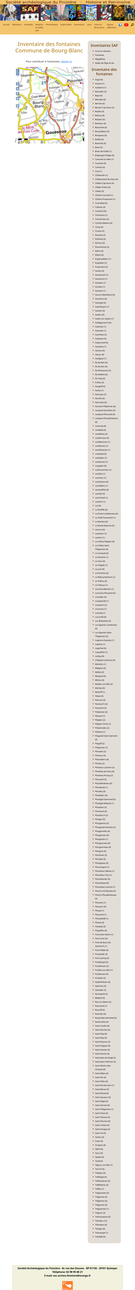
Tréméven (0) (101, 1224)
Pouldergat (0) (101, 962)
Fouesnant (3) (101, 266)
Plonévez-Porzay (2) (104, 775)
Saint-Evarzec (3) (102, 1041)
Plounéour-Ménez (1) (104, 871)
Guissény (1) (100, 346)
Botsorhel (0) (101, 127)
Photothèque (52, 24)
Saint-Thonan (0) (102, 1117)
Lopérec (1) (100, 644)
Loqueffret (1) (101, 652)
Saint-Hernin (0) (102, 1053)
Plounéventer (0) (102, 879)
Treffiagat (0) (101, 1177)
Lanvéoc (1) (100, 501)
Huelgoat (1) (100, 358)
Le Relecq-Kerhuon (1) (105, 577)
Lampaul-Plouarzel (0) (105, 414)
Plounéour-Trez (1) (103, 875)
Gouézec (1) (100, 282)
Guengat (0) (100, 302)
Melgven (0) (100, 668)
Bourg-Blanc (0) (102, 131)
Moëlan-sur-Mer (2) (104, 684)
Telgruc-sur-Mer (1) (104, 1165)
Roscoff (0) (100, 1009)
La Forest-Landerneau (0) (106, 513)
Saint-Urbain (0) (102, 1125)
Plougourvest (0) (102, 843)
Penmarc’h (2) (101, 704)
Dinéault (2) (100, 239)
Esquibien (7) (101, 262)
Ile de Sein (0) (101, 366)
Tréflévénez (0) (101, 1184)
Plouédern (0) (101, 795)
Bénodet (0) (100, 99)
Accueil (6, 24)
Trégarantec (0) (102, 1192)
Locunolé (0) (100, 616)
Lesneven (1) (101, 533)
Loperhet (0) (100, 648)
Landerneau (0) (102, 437)
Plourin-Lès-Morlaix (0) (105, 891)
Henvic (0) (99, 354)
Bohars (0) (100, 115)
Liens (89, 24)
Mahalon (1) (100, 664)
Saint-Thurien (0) (102, 1121)
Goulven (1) (100, 290)
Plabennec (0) (101, 712)
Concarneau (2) (102, 219)
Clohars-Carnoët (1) (104, 195)
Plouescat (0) (101, 811)
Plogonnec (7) (101, 747)
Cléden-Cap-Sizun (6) (104, 183)
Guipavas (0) (100, 338)
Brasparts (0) (101, 135)
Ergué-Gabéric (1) (103, 258)
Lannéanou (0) (101, 481)
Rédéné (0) (100, 998)
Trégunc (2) (100, 1212)
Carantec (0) (100, 163)
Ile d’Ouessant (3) (103, 370)
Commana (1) (101, 215)
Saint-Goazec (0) (102, 1049)
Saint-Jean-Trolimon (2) (105, 1061)
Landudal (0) (100, 453)
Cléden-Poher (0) (102, 187)
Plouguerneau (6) (103, 847)
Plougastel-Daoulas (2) (105, 827)
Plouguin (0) (100, 851)
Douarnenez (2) (102, 247)
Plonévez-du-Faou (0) (104, 771)
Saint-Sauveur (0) (103, 1097)
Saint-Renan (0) (102, 1089)
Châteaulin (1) (101, 175)
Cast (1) (98, 171)
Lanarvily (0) (100, 426)
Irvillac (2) (99, 382)
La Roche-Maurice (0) (104, 525)
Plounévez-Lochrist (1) (105, 887)
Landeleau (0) (101, 434)
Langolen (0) (100, 465)
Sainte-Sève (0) (101, 1021)
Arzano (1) (100, 83)
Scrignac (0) (100, 1145)
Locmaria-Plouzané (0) (105, 593)
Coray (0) (99, 227)
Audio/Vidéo (66, 24)
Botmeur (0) (100, 123)
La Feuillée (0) (101, 509)
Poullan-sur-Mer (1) (104, 970)
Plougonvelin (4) (102, 831)
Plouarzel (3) (100, 779)
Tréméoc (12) (101, 1220)
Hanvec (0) (100, 350)
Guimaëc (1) (100, 330)
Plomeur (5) (100, 755)
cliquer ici (66, 61)
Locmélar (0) (100, 597)
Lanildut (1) (100, 473)
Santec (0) (99, 1137)
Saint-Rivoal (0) (102, 1093)
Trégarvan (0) (101, 1196)
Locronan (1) (101, 609)
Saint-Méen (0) (101, 1073)
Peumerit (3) (100, 708)
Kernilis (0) (100, 398)
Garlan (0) (99, 270)
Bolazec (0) (100, 119)
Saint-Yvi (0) (100, 1133)
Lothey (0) (99, 656)
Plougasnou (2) (102, 823)
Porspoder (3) (101, 954)
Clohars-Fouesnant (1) (105, 199)
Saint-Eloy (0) (101, 1037)
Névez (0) (99, 696)
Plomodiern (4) (102, 759)
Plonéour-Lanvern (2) (104, 767)
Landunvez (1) (101, 461)
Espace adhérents (111, 26)
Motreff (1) (100, 692)
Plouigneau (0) (101, 863)
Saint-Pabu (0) (101, 1081)
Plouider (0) (100, 859)
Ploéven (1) (100, 731)
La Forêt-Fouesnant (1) (105, 517)
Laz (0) (98, 505)
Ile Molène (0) (101, 374)
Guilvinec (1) (100, 326)
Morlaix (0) (100, 688)
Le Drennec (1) (101, 557)
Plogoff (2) (100, 743)
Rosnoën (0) (100, 1013)
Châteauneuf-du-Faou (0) (106, 179)
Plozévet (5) (100, 926)
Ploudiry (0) (100, 791)
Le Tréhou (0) (101, 581)
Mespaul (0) (100, 676)
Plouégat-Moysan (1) (104, 803)
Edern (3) (99, 251)
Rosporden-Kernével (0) (106, 1017)
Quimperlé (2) (101, 994)
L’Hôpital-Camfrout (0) (105, 660)
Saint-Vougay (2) (102, 1129)
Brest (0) (99, 147)
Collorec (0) (100, 207)
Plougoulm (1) (101, 839)
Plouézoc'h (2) (101, 815)
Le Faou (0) (100, 561)
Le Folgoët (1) (101, 565)
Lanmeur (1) (100, 477)
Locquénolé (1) (102, 601)
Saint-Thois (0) (101, 1113)
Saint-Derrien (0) (102, 1029)
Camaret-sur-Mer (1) (104, 159)
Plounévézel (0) (102, 883)
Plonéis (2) (100, 763)
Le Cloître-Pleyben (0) (105, 541)
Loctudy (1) (100, 613)
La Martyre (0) (101, 521)
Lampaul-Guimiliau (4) (105, 410)
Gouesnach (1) (101, 274)
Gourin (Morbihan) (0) (105, 294)
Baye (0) (99, 95)
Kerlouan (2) (100, 394)
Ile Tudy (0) (100, 378)
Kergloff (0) (100, 386)
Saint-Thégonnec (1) (104, 1109)
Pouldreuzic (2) (102, 966)
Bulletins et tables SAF (39, 27)
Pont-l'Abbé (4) (101, 950)
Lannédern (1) (101, 485)
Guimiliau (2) (101, 334)
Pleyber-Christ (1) (103, 723)
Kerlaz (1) (99, 390)
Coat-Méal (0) (101, 203)
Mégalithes (100, 59)
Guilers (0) (100, 314)
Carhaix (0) (100, 167)
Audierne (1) (100, 87)
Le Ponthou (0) (101, 573)
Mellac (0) (99, 672)
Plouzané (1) (100, 914)
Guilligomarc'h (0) (103, 322)
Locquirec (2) (101, 605)
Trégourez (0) (101, 1204)
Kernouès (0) (101, 402)
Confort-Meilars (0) (103, 223)
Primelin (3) (100, 978)
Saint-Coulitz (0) (102, 1025)
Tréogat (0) (100, 1228)
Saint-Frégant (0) (102, 1045)
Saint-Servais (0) (102, 1105)
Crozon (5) (100, 231)
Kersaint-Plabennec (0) (105, 406)
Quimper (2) (100, 990)
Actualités (28, 24)
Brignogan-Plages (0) (104, 155)
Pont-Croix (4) (101, 938)
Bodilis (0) (99, 111)
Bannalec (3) (100, 91)
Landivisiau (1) (101, 445)
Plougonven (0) (102, 835)
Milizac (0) (99, 680)
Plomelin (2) (100, 751)
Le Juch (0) (100, 569)
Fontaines (99, 55)
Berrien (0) (100, 103)
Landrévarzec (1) (102, 449)
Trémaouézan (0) (102, 1216)
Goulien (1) (100, 286)
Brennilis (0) (100, 143)
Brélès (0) (99, 139)
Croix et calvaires (103, 51)
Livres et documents (99, 26)
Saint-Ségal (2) (101, 1101)
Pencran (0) (100, 700)
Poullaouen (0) (101, 974)
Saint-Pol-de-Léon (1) (104, 1085)
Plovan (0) (99, 922)
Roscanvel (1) (101, 1005)
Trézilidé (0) (100, 1236)
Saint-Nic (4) (100, 1077)
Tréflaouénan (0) (102, 1180)
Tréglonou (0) (101, 1200)
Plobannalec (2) (102, 727)
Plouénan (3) (101, 807)
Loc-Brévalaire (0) (103, 620)
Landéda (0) (100, 430)
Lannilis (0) (100, 493)
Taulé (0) (99, 1161)
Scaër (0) (99, 1141)
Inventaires (79, 24)
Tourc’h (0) (100, 1169)
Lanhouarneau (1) (103, 469)
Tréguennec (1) (102, 1208)
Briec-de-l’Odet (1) (103, 151)
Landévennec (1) (102, 441)
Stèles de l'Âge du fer (104, 63)
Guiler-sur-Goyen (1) (104, 318)
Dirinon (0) (100, 243)
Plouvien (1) (100, 902)
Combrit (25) (101, 211)
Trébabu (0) (100, 1173)
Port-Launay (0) (102, 958)
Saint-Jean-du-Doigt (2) (105, 1057)
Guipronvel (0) (101, 342)
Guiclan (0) (100, 310)
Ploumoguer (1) (102, 867)
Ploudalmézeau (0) (103, 783)
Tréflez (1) (99, 1188)
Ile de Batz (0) (101, 362)
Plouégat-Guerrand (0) (105, 799)
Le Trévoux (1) (101, 585)
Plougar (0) (100, 819)
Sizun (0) (99, 1153)
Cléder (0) (99, 191)
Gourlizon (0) (101, 298)
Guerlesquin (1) (102, 306)
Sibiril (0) (99, 1149)
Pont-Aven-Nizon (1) (104, 934)
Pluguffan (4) (101, 930)
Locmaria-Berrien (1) (104, 589)
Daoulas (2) (100, 235)
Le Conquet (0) (101, 553)
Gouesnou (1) (101, 278)
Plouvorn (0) (100, 906)
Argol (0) (99, 79)
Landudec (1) (101, 457)
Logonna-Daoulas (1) (104, 640)
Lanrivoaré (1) (101, 497)
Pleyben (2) (100, 719)
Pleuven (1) (100, 716)
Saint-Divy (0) (101, 1033)
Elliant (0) (99, 254)
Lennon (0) (100, 529)
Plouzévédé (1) (101, 918)
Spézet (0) (99, 1157)
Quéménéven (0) (102, 982)
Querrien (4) (100, 986)
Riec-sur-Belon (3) (103, 1001)
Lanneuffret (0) (102, 489)
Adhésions (16, 24)
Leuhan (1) (100, 537)
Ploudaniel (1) (101, 787)
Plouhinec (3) (101, 855)
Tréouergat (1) (101, 1232)
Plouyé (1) (99, 910)
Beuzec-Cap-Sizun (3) (104, 107)
